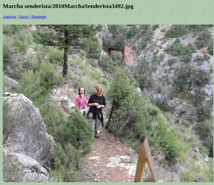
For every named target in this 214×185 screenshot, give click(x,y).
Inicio (23, 17)
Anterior (9, 17)
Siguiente (38, 17)
